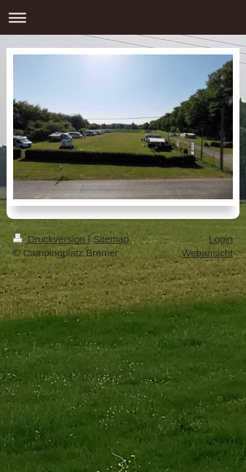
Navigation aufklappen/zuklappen (123, 17)
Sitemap (111, 239)
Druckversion (50, 239)
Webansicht (207, 252)
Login (221, 239)
